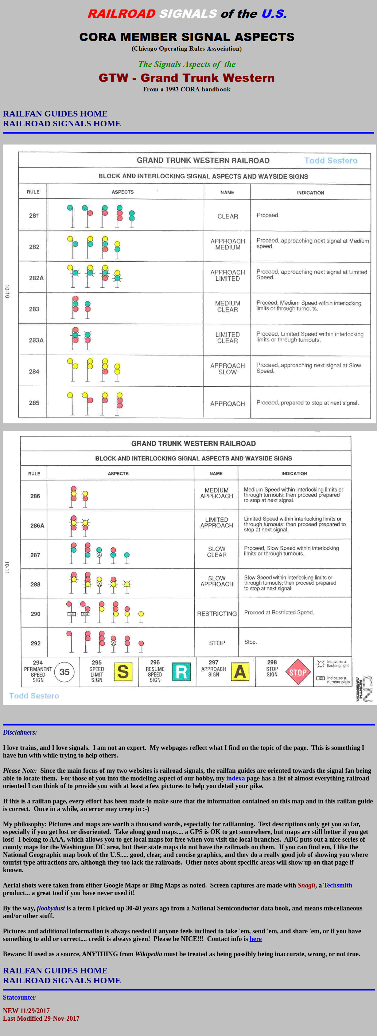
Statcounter (19, 997)
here (255, 938)
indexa (235, 778)
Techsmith (337, 885)
